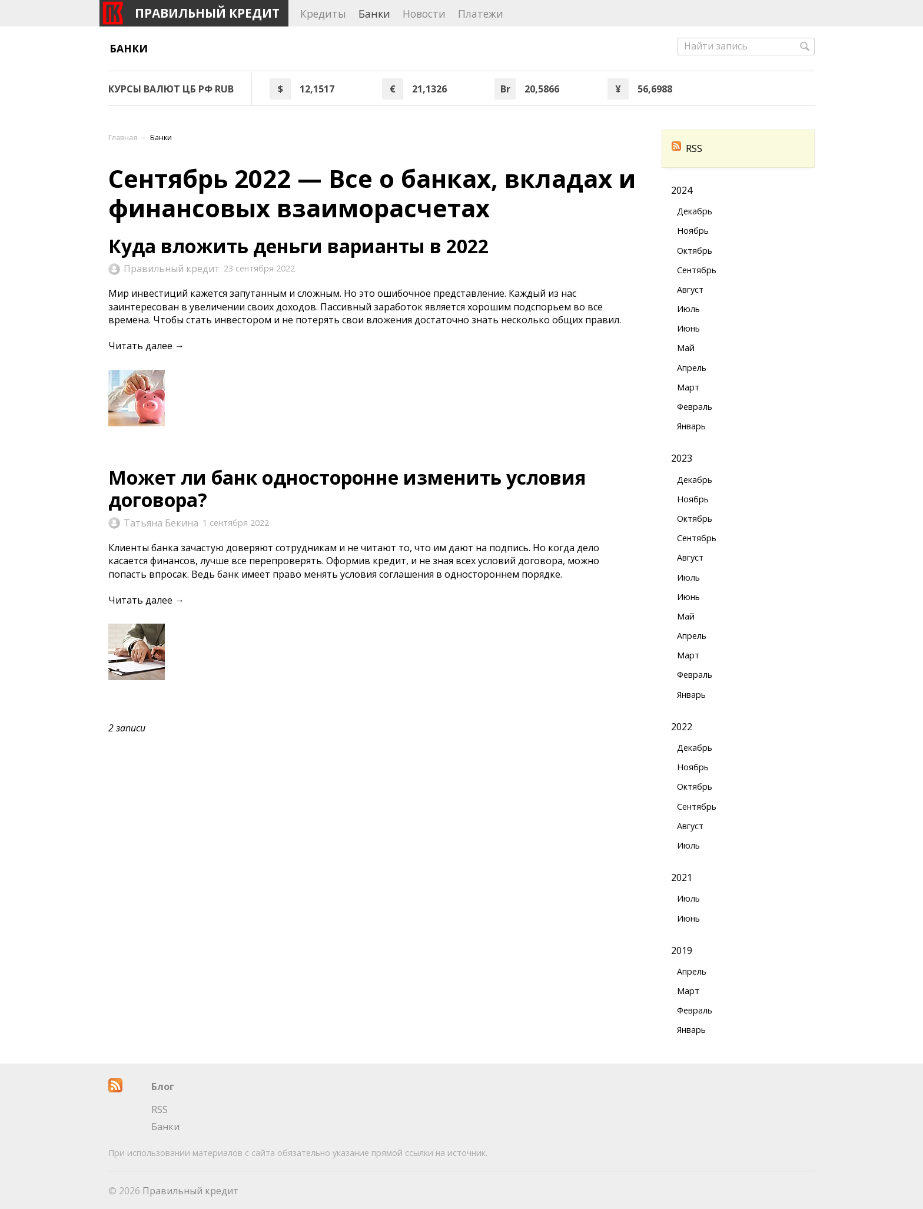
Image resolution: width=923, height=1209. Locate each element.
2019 (681, 950)
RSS (687, 148)
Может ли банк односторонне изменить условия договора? (347, 488)
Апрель (691, 367)
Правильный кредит (172, 268)
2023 (681, 458)
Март (688, 387)
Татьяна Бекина (161, 522)
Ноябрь (693, 230)
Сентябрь (696, 270)
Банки (128, 48)
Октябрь (694, 250)
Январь (691, 426)
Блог (162, 1086)
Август (690, 289)
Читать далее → (146, 345)
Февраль (694, 406)
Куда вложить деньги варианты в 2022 (298, 246)
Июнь (688, 328)
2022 (681, 726)
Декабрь (694, 211)
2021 (681, 877)
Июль (688, 308)
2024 (681, 190)
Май (686, 347)
